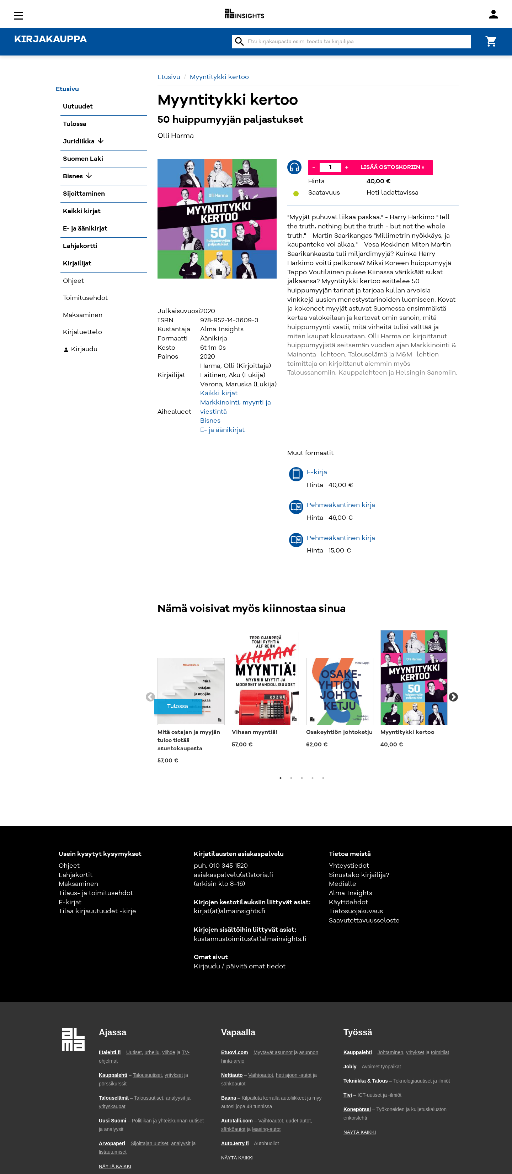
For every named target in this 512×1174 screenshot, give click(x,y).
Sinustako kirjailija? (359, 875)
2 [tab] (291, 778)
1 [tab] (280, 778)
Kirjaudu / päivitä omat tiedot (240, 966)
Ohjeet (69, 866)
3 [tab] (301, 778)
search (240, 42)
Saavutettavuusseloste (364, 920)
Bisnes (210, 421)
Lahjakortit (75, 875)
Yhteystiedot (349, 866)
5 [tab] (323, 778)
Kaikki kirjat (219, 393)
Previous (150, 697)
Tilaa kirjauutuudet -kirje (97, 911)
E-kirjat (70, 902)
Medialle (342, 884)
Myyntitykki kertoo (219, 77)
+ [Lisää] (346, 167)
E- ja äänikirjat (222, 430)
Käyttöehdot (348, 902)
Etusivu (169, 77)
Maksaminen (78, 884)
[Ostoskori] (491, 41)
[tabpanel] (191, 697)
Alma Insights (350, 893)
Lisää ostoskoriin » (393, 167)
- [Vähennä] (313, 167)
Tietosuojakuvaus (356, 911)
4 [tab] (312, 778)
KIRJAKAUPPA (50, 40)
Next (453, 697)
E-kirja (317, 472)
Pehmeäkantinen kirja (341, 505)
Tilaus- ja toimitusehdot (96, 893)
